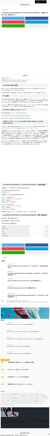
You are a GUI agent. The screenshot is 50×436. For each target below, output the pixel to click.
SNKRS (3, 198)
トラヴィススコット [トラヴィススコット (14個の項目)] (5, 405)
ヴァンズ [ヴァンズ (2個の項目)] (42, 400)
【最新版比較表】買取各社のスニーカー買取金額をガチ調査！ (21, 362)
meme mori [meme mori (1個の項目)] (13, 400)
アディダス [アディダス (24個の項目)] (7, 398)
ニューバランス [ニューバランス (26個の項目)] (42, 398)
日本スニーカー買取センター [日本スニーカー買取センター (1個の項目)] (35, 400)
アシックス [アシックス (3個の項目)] (18, 400)
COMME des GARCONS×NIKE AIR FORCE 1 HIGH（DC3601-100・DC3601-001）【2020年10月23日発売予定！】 (27, 301)
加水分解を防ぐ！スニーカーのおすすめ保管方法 (18, 376)
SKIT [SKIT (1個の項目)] (47, 398)
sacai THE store (5, 192)
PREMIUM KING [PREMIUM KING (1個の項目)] (44, 396)
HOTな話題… (3, 78)
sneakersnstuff (5, 201)
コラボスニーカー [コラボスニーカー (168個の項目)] (10, 396)
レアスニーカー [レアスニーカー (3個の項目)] (17, 396)
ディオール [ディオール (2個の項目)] (29, 396)
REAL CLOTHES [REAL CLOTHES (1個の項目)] (13, 398)
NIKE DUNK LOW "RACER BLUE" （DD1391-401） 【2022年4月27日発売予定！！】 (21, 324)
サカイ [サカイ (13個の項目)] (3, 398)
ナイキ (3, 258)
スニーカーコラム (4, 256)
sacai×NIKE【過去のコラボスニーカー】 (8, 79)
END (3, 200)
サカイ (5, 258)
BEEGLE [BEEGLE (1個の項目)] (36, 398)
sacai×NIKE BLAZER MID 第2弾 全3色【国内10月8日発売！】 (16, 115)
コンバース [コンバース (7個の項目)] (3, 400)
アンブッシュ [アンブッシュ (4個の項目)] (11, 405)
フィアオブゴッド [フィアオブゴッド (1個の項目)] (31, 398)
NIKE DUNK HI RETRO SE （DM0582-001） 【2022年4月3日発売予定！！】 (19, 346)
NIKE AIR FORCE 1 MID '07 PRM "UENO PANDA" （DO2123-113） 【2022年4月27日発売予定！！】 (23, 331)
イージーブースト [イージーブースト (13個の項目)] (23, 398)
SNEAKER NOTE (25, 4)
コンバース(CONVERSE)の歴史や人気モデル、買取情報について (17, 300)
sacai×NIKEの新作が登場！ (6, 77)
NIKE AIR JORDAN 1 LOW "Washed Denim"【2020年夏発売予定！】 (25, 280)
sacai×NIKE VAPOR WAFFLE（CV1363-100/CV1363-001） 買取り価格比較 (14, 81)
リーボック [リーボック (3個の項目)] (27, 400)
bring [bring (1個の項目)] (18, 398)
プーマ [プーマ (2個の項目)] (23, 400)
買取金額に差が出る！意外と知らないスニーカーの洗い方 (20, 384)
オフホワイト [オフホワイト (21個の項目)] (4, 396)
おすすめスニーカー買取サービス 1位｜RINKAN (18, 369)
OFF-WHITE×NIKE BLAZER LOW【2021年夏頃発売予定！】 (22, 288)
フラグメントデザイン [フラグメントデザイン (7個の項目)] (36, 396)
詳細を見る (25, 316)
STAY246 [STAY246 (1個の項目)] (8, 400)
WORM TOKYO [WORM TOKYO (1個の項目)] (23, 396)
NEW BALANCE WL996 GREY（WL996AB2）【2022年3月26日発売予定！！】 (20, 353)
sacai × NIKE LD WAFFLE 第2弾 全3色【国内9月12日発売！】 (16, 118)
